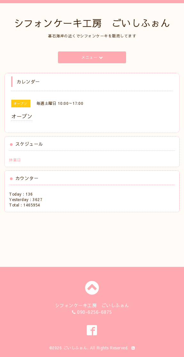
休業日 (15, 159)
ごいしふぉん (75, 347)
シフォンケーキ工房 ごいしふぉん (92, 22)
